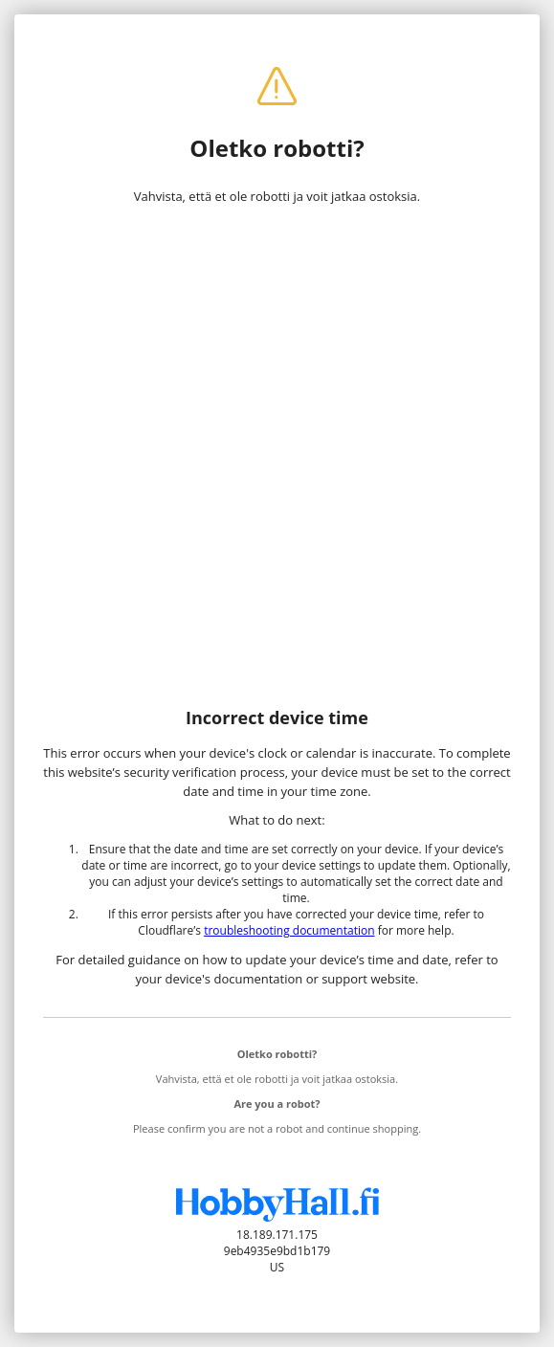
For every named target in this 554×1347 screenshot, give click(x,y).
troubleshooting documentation (289, 930)
